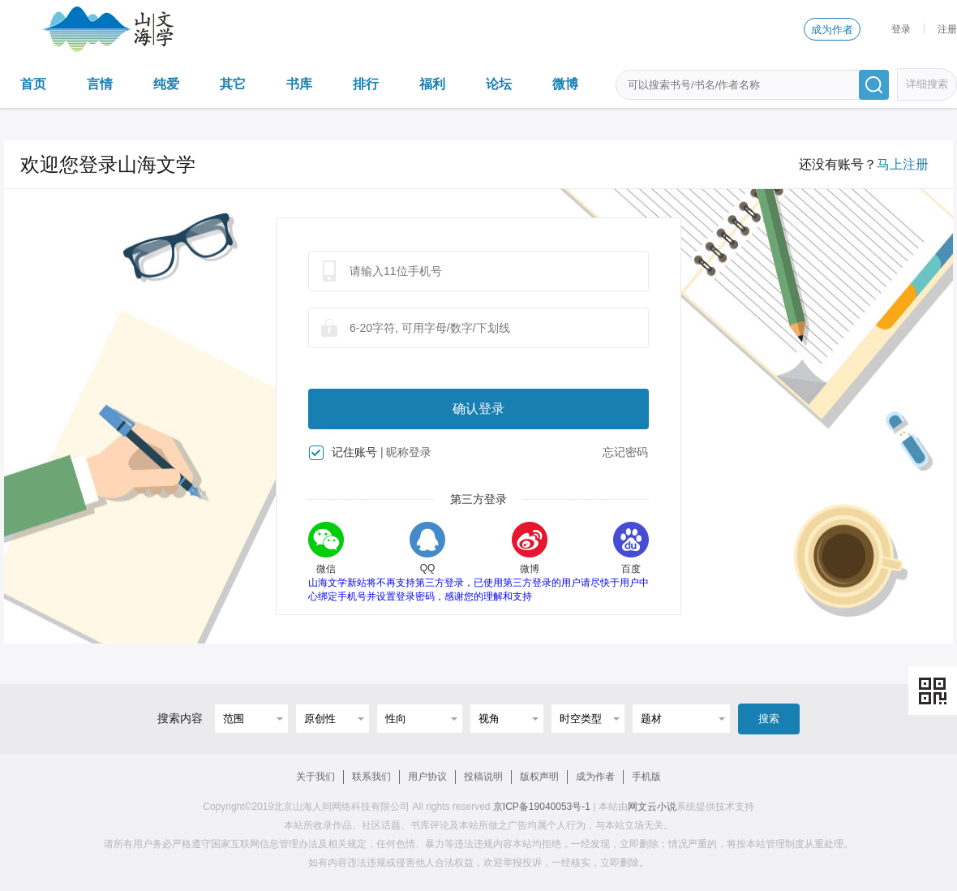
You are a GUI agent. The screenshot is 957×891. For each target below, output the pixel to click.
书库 (299, 84)
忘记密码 (625, 452)
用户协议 (427, 776)
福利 (432, 84)
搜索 (768, 718)
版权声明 (539, 776)
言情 (100, 84)
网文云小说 (652, 806)
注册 (947, 29)
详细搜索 (927, 84)
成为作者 (832, 30)
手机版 (646, 776)
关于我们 (315, 776)
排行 (366, 84)
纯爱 (166, 84)
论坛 (499, 84)
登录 (901, 29)
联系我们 (371, 776)
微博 (565, 84)
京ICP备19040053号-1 (541, 806)
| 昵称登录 (406, 452)
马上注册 (903, 164)
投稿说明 (483, 776)
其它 (233, 84)
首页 (33, 84)
